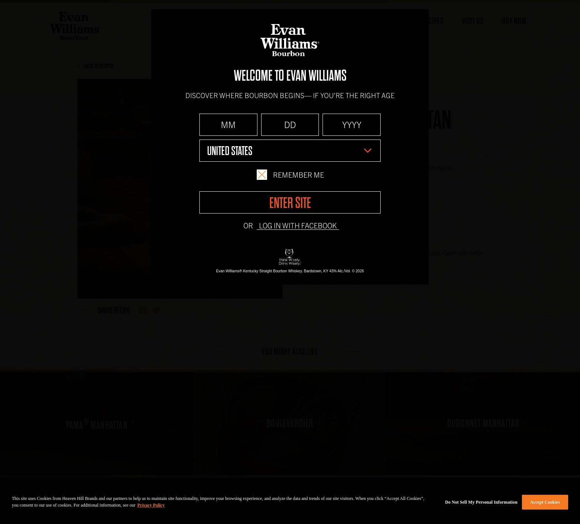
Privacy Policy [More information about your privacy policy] (151, 505)
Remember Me (290, 174)
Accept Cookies (545, 502)
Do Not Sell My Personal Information (481, 502)
